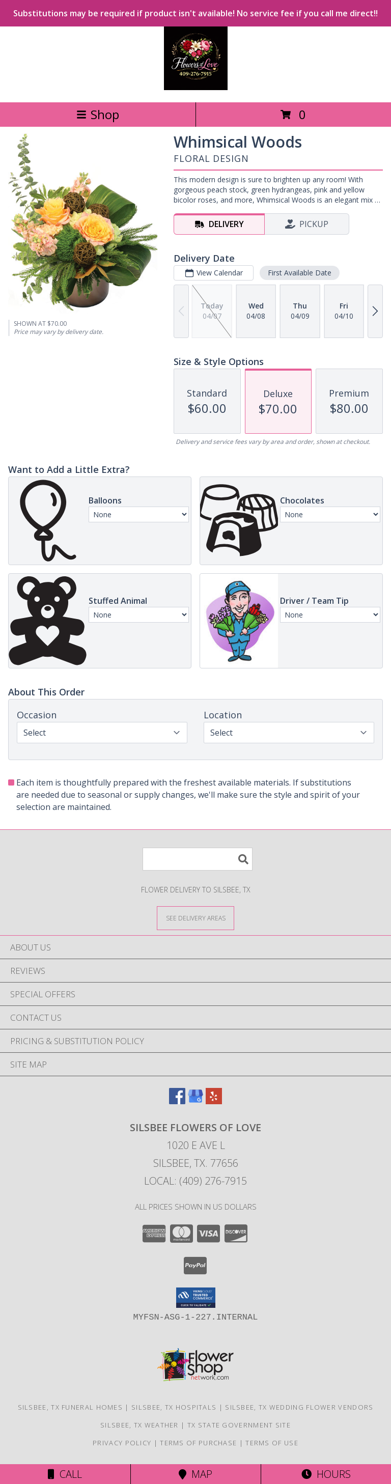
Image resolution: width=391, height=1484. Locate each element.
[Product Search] (198, 859)
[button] (195, 1297)
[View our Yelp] (214, 1101)
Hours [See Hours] (326, 1474)
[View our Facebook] (177, 1101)
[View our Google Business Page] (195, 1101)
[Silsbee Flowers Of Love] (196, 87)
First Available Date (299, 272)
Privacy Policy (122, 1442)
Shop (97, 114)
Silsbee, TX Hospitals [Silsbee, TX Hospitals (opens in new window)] (173, 1407)
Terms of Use (271, 1442)
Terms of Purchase (198, 1442)
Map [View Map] (195, 1474)
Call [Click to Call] (65, 1474)
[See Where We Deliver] (195, 917)
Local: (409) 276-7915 (195, 1181)
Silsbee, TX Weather (139, 1425)
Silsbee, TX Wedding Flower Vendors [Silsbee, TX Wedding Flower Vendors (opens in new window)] (299, 1407)
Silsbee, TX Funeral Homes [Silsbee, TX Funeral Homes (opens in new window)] (70, 1407)
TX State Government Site (239, 1425)
